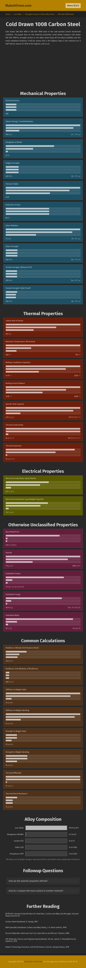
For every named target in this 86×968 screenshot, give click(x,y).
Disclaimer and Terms (33, 962)
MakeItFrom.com (18, 6)
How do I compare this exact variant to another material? (36, 891)
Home (7, 14)
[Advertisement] (43, 68)
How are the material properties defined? (28, 881)
